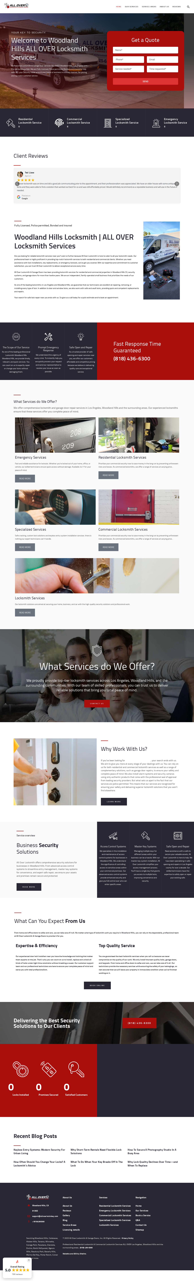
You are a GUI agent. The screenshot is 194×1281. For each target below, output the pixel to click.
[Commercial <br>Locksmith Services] (58, 121)
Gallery (66, 1212)
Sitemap (140, 1226)
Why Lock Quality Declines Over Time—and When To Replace (151, 1160)
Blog (65, 1216)
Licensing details (72, 1226)
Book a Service (144, 1212)
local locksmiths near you (138, 757)
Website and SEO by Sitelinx (75, 1264)
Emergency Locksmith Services (170, 120)
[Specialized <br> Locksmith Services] (106, 121)
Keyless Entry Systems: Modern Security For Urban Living (38, 1149)
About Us (68, 1202)
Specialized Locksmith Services (121, 120)
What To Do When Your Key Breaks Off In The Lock (95, 1160)
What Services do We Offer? (46, 397)
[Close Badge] (29, 1260)
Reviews (67, 1207)
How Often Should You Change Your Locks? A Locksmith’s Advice (38, 1160)
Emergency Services (30, 454)
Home (139, 1202)
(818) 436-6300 (87, 1258)
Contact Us (142, 1221)
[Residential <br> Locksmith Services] (9, 121)
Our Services (142, 1207)
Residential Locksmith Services (24, 120)
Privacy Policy (127, 1249)
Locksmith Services (29, 594)
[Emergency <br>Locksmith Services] (154, 121)
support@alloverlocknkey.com (45, 1212)
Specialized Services (30, 526)
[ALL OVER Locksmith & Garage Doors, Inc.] (145, 1079)
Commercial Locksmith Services (73, 120)
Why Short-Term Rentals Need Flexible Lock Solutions (95, 1149)
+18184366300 (39, 1218)
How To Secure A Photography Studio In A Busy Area (154, 1149)
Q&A (138, 1216)
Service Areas (70, 1221)
